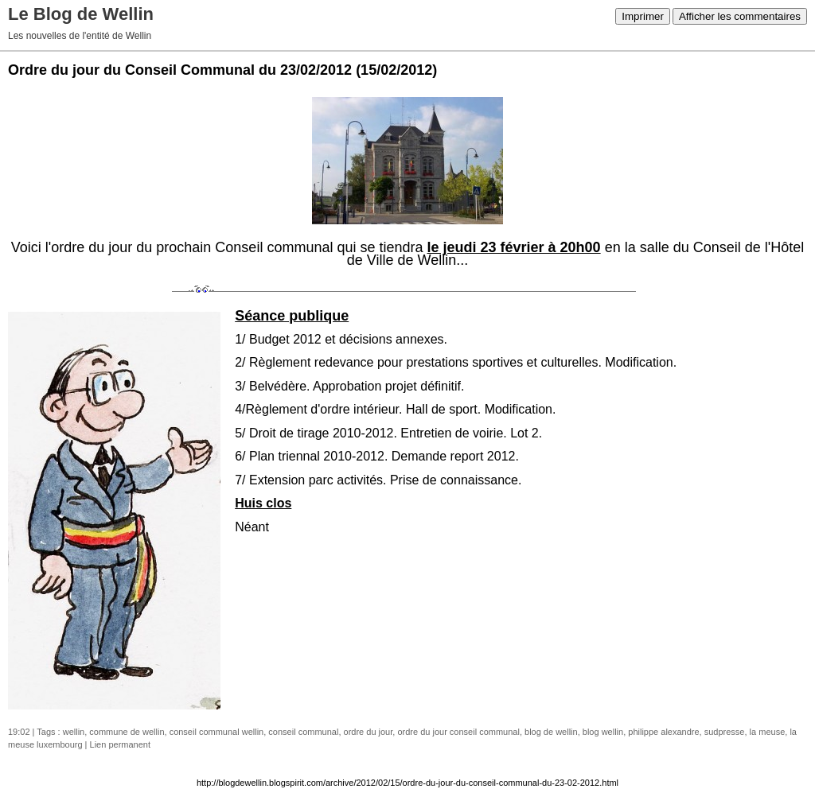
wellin (74, 732)
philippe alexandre (663, 732)
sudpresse (724, 732)
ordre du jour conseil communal (458, 732)
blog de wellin (551, 732)
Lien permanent (120, 744)
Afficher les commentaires (740, 16)
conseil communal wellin (217, 732)
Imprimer (643, 16)
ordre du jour (368, 732)
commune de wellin (126, 732)
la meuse (768, 732)
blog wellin (603, 732)
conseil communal (303, 732)
